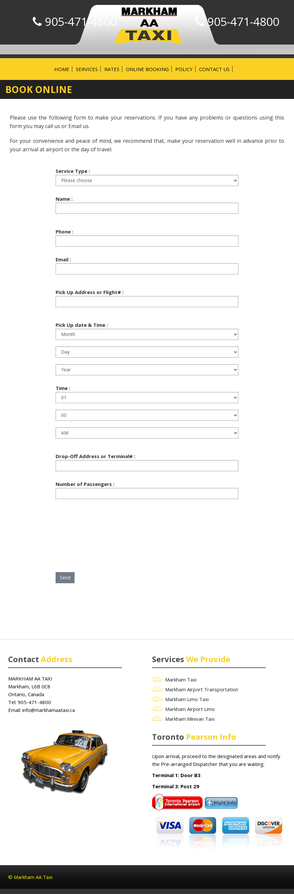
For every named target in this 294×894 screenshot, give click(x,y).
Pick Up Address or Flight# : (90, 292)
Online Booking (147, 69)
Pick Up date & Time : (82, 325)
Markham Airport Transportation (201, 689)
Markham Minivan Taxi (190, 719)
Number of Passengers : (85, 484)
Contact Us (214, 69)
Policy (184, 69)
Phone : (64, 231)
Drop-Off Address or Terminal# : (95, 456)
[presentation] (105, 531)
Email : (63, 259)
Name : (64, 199)
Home (61, 69)
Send (65, 577)
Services (87, 69)
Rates (111, 69)
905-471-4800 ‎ (35, 702)
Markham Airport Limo (190, 709)
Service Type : (73, 171)
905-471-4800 (243, 21)
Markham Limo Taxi (187, 699)
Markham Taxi (181, 679)
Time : (63, 388)
